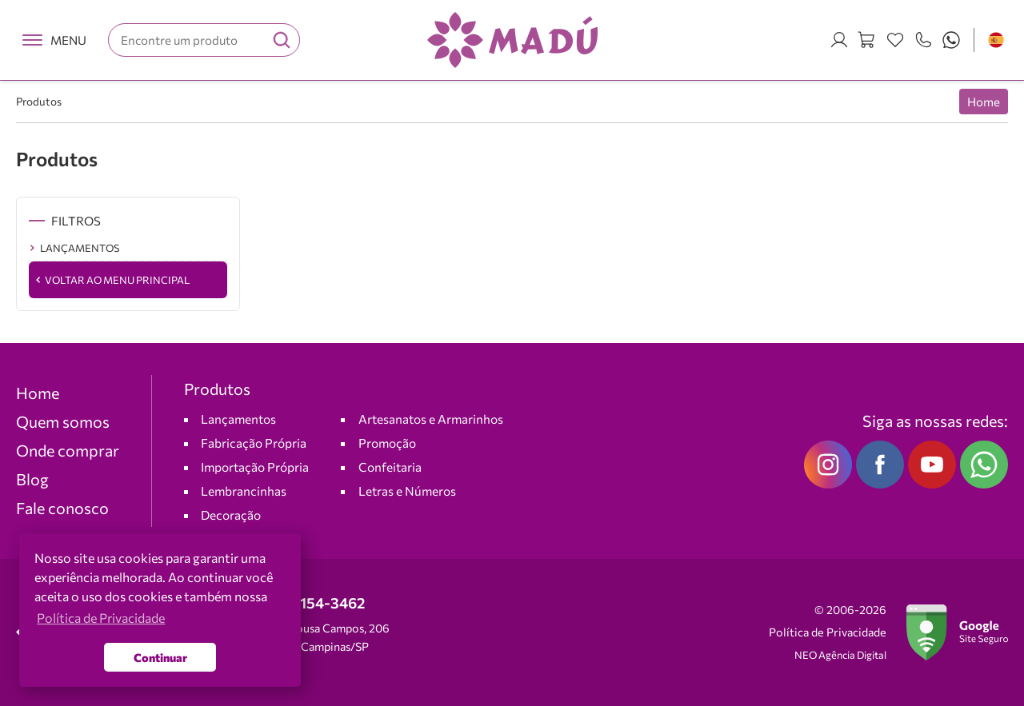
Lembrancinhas (243, 490)
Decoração (231, 514)
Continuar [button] (160, 657)
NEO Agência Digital (840, 654)
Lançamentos (238, 418)
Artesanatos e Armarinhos (430, 418)
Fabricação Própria (253, 442)
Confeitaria (390, 466)
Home (983, 101)
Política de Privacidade (827, 632)
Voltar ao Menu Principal (117, 279)
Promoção (387, 442)
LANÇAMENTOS (79, 247)
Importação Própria (255, 466)
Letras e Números (407, 490)
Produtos (39, 101)
